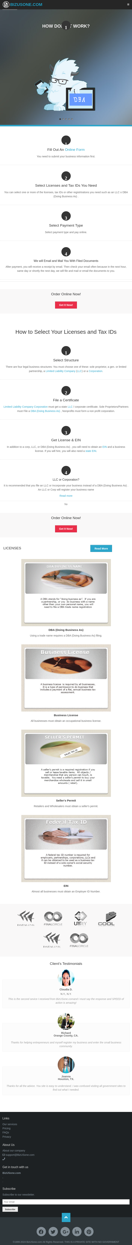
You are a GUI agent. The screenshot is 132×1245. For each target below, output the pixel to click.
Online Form (75, 150)
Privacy (6, 1136)
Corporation (95, 371)
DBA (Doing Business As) (46, 411)
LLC (79, 371)
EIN (105, 446)
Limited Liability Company (61, 371)
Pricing (6, 1128)
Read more (66, 495)
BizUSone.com (22, 4)
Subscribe (10, 1209)
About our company (13, 1150)
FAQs (5, 1132)
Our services (9, 1124)
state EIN (91, 450)
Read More (101, 548)
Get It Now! (66, 305)
